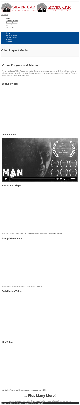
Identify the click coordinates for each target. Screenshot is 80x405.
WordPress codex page (21, 75)
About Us (9, 25)
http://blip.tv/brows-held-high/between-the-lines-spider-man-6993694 (25, 390)
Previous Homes (11, 23)
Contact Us (10, 27)
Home (8, 18)
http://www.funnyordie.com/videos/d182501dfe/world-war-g (22, 286)
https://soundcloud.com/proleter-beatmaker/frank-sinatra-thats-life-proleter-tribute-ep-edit (32, 233)
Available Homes (12, 21)
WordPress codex (34, 401)
